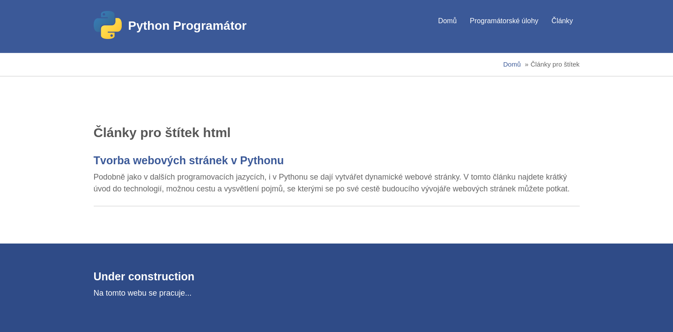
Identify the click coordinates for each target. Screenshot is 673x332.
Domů (447, 21)
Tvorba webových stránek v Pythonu (189, 160)
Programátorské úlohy (504, 21)
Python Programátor (187, 25)
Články (562, 21)
